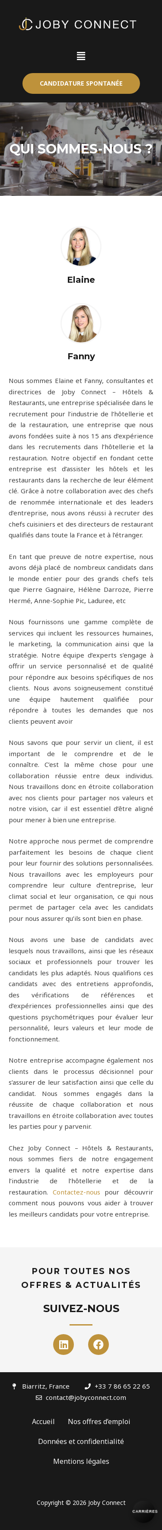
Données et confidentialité (81, 1441)
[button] (81, 83)
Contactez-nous (76, 1192)
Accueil (43, 1421)
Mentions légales (81, 1461)
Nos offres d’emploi (99, 1421)
